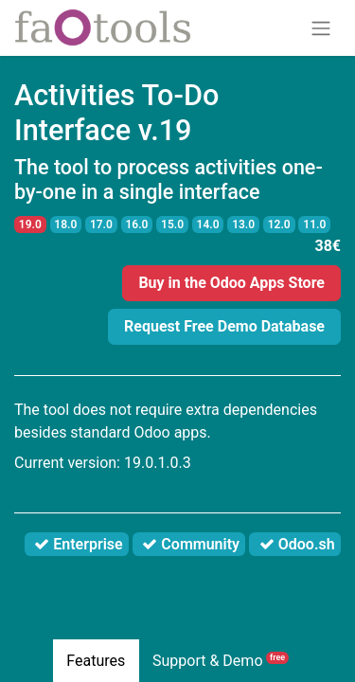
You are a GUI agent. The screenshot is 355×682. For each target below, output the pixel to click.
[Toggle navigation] (321, 28)
